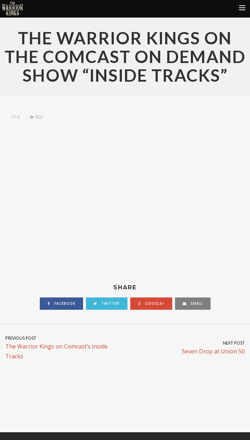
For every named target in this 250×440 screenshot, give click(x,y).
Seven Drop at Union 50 (187, 347)
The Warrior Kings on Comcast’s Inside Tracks (62, 347)
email (193, 303)
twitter (107, 303)
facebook (61, 303)
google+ (151, 303)
